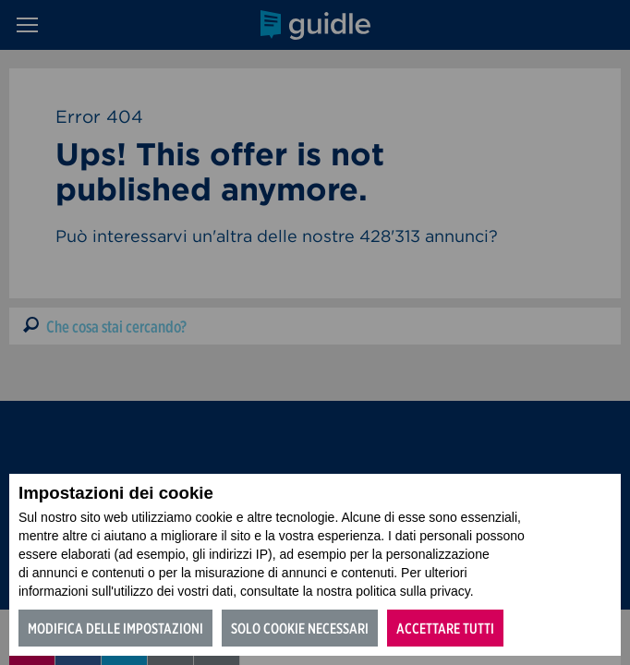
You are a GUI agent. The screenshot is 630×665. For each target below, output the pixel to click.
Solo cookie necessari (300, 628)
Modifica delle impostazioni (115, 628)
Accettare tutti (445, 628)
